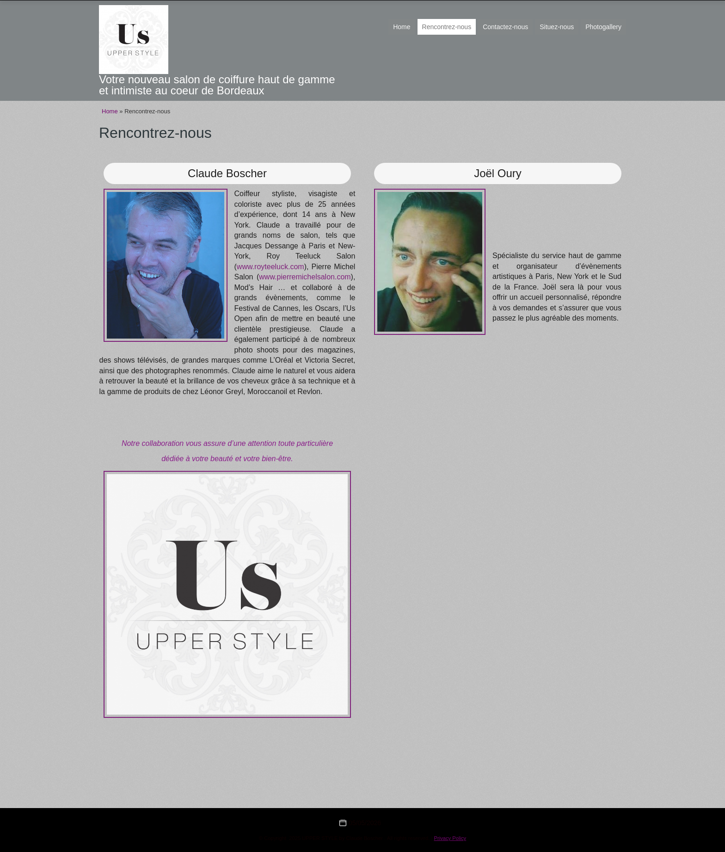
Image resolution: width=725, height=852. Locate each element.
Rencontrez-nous (447, 27)
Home (401, 27)
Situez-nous (557, 27)
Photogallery (603, 27)
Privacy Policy (450, 838)
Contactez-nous (505, 27)
